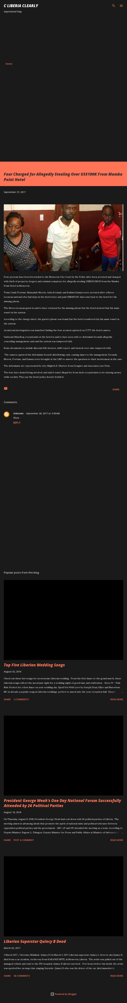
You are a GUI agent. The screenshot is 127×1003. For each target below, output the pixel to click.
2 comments (21, 699)
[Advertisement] (63, 38)
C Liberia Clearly (21, 5)
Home (9, 63)
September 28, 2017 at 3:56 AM (43, 413)
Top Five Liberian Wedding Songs (34, 665)
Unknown (18, 413)
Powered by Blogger (63, 994)
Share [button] (115, 389)
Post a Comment (24, 840)
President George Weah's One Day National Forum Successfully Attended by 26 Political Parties (62, 803)
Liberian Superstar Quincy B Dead (35, 941)
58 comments (22, 975)
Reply (17, 422)
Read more (116, 699)
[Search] (114, 6)
